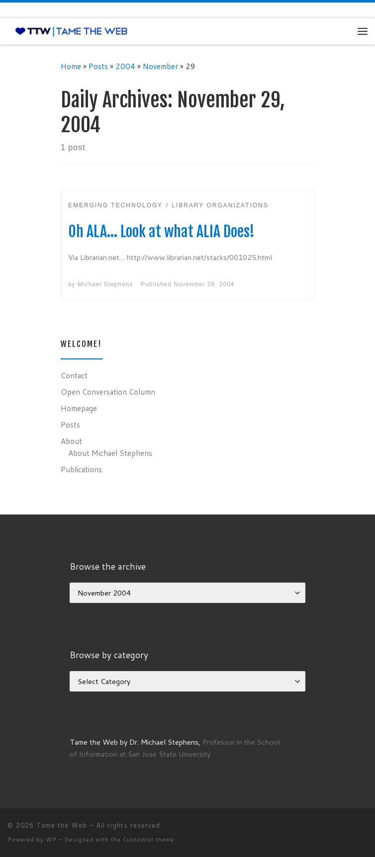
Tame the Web (61, 825)
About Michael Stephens (110, 452)
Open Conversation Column (108, 391)
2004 (125, 66)
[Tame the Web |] (71, 30)
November (160, 66)
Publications (81, 469)
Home (71, 66)
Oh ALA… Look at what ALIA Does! (161, 231)
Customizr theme (148, 840)
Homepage (79, 408)
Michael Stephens (105, 284)
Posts (98, 66)
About (71, 440)
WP (51, 840)
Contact (74, 375)
